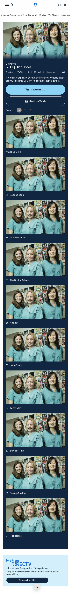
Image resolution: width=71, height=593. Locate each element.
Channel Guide (8, 15)
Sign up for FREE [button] (27, 580)
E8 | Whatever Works (16, 237)
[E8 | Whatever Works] (35, 217)
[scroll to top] (36, 587)
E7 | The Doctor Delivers (17, 280)
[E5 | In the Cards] (35, 345)
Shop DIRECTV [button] (35, 90)
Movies (42, 15)
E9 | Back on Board (15, 194)
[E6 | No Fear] (35, 302)
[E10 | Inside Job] (35, 131)
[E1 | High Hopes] (35, 515)
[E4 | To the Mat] (35, 387)
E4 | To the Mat (13, 408)
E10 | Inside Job (13, 152)
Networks (65, 15)
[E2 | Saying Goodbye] (35, 472)
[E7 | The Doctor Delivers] (35, 259)
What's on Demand (27, 15)
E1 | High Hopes (13, 535)
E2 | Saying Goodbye (16, 493)
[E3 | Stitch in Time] (35, 430)
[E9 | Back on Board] (35, 174)
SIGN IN (62, 4)
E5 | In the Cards (14, 365)
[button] (7, 4)
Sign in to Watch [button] (35, 101)
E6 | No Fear (12, 322)
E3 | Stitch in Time (15, 450)
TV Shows (53, 15)
